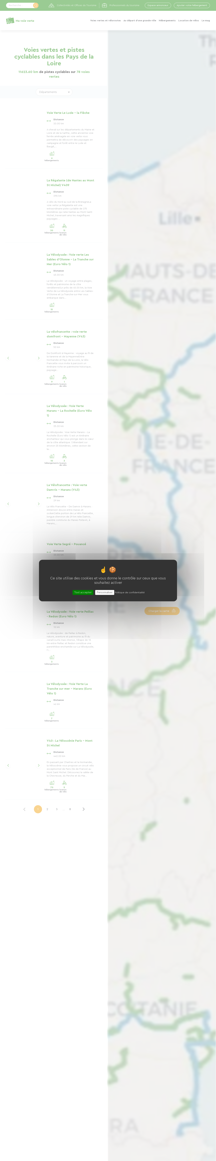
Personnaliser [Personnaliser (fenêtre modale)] (105, 592)
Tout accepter (83, 592)
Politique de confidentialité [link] (130, 592)
